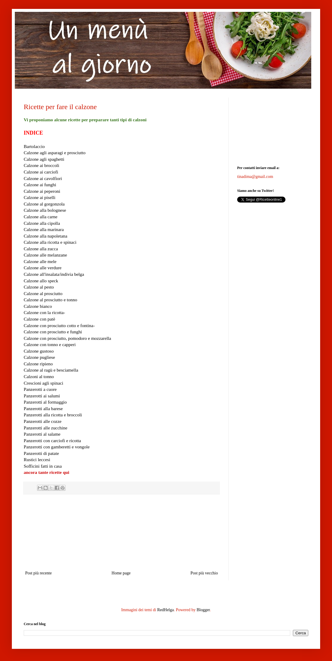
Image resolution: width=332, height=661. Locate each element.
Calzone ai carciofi (41, 171)
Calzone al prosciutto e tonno (50, 299)
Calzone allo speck (41, 280)
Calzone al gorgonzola (44, 203)
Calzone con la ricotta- (44, 312)
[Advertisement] (121, 532)
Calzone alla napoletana (45, 235)
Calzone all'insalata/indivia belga (54, 274)
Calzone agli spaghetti (44, 159)
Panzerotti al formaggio (45, 401)
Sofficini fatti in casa (43, 466)
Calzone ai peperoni (42, 191)
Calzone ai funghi (40, 184)
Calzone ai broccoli (41, 165)
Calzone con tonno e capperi (50, 344)
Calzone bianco (38, 306)
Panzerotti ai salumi (42, 395)
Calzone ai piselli (39, 197)
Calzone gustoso (39, 350)
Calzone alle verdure (42, 267)
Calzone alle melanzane (45, 254)
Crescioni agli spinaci (43, 383)
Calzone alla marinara (44, 229)
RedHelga (165, 610)
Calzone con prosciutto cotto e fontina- (59, 325)
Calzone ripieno (38, 363)
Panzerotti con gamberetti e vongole (57, 446)
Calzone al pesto (39, 286)
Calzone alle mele (40, 261)
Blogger (203, 610)
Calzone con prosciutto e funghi (53, 331)
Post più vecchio (204, 573)
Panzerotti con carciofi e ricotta (52, 440)
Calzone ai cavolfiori (43, 178)
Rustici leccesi (37, 459)
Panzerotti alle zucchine (45, 427)
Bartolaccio (34, 146)
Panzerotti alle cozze (42, 421)
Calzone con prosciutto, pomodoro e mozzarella (67, 338)
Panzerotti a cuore (40, 389)
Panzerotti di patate (41, 453)
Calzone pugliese (39, 357)
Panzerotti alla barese (43, 408)
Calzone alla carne (41, 216)
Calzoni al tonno (39, 376)
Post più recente (38, 573)
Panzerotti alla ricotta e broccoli (53, 414)
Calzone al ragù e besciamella (51, 369)
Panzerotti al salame (42, 434)
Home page (120, 573)
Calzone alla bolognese (45, 210)
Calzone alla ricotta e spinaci (50, 242)
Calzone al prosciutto (43, 293)
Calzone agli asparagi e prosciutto (55, 152)
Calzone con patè (39, 318)
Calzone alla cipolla (42, 223)
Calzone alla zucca (41, 248)
